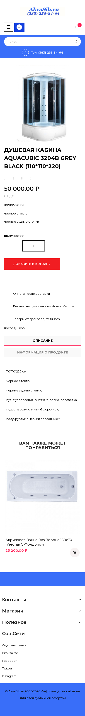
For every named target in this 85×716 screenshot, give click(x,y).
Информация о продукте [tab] (42, 352)
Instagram (9, 676)
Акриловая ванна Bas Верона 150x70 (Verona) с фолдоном (38, 542)
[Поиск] (42, 41)
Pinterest (30, 178)
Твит (13, 178)
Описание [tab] (43, 341)
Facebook (9, 660)
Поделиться (4, 178)
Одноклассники (14, 645)
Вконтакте (10, 653)
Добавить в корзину (32, 264)
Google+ (21, 178)
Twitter (7, 668)
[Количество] (33, 246)
